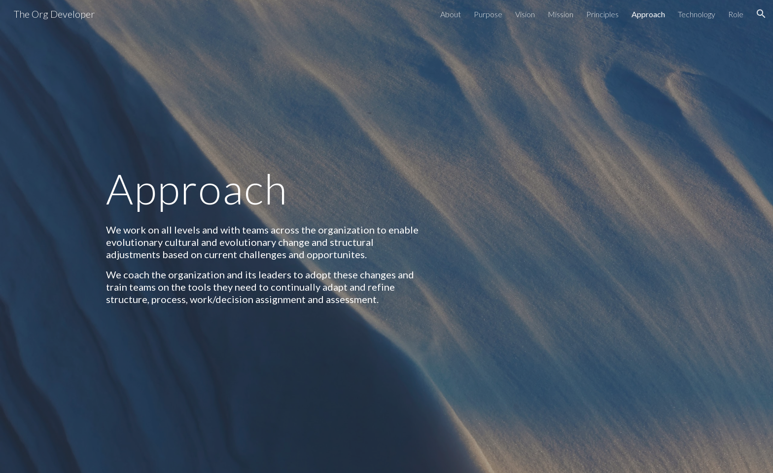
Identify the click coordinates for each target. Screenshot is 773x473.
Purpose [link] (488, 14)
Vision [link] (525, 14)
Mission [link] (560, 14)
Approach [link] (648, 14)
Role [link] (735, 14)
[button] (761, 14)
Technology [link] (696, 14)
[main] (265, 188)
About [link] (450, 14)
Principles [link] (602, 14)
